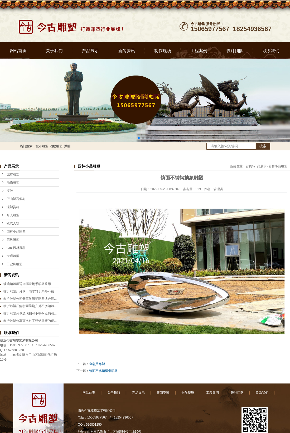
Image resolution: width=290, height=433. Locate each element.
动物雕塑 (56, 146)
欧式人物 (13, 223)
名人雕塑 (13, 215)
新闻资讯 (126, 50)
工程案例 (198, 50)
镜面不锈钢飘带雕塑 (103, 371)
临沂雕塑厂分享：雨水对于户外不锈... (30, 291)
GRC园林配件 (16, 248)
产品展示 (90, 50)
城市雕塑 (42, 146)
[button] (139, 138)
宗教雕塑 (13, 240)
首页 (249, 166)
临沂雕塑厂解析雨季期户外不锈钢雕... (30, 306)
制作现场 (162, 50)
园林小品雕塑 (16, 231)
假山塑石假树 (16, 199)
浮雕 (67, 146)
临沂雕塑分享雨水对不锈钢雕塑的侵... (30, 321)
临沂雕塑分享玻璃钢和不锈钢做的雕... (30, 313)
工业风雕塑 (14, 264)
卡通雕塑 (13, 256)
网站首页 (18, 50)
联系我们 (271, 50)
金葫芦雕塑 (97, 364)
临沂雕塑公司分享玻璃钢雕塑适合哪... (30, 299)
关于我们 (54, 50)
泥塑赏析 (13, 207)
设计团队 (234, 50)
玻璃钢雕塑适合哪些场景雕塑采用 (27, 284)
